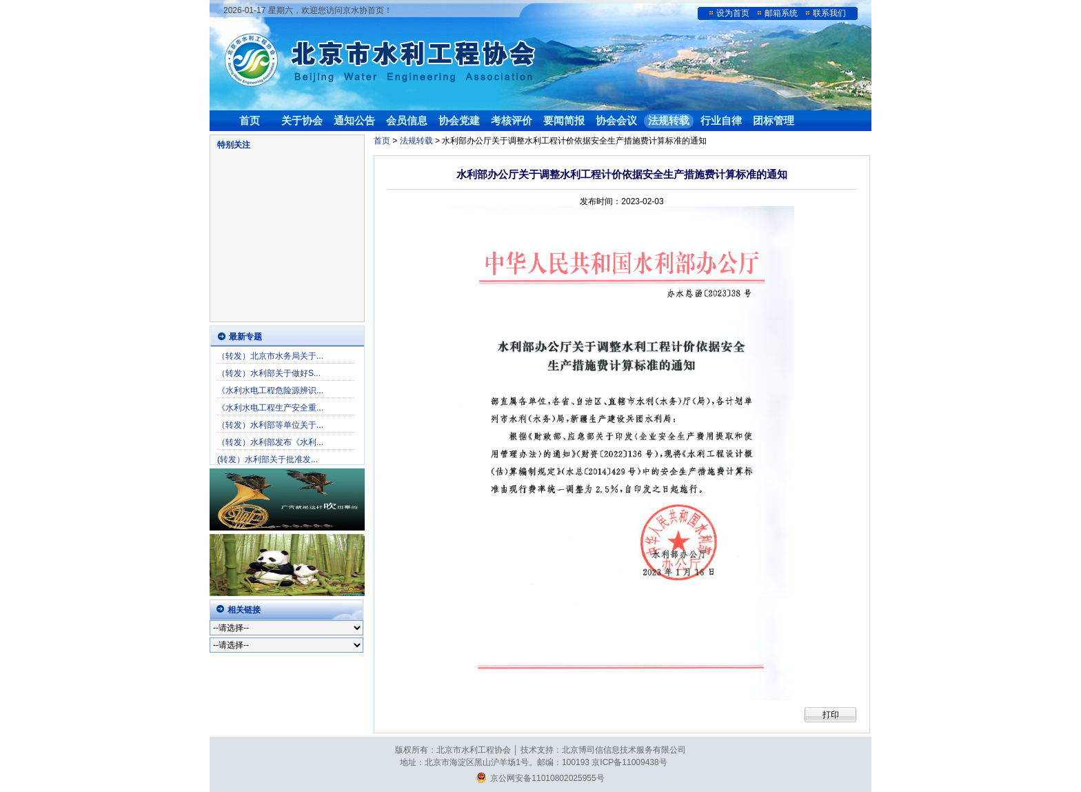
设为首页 (732, 13)
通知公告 (354, 120)
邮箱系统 (781, 13)
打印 (830, 715)
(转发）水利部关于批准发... (267, 459)
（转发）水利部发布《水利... (270, 442)
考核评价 (511, 120)
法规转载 (668, 120)
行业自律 (721, 120)
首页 (249, 120)
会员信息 (406, 120)
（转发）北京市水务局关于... (270, 356)
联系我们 (829, 13)
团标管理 (773, 120)
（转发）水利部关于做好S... (269, 373)
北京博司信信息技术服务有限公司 (624, 750)
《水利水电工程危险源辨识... (270, 390)
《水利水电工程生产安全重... (270, 408)
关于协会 (302, 120)
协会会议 (616, 120)
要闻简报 (564, 120)
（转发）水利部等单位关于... (270, 425)
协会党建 (459, 120)
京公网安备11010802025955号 (540, 778)
